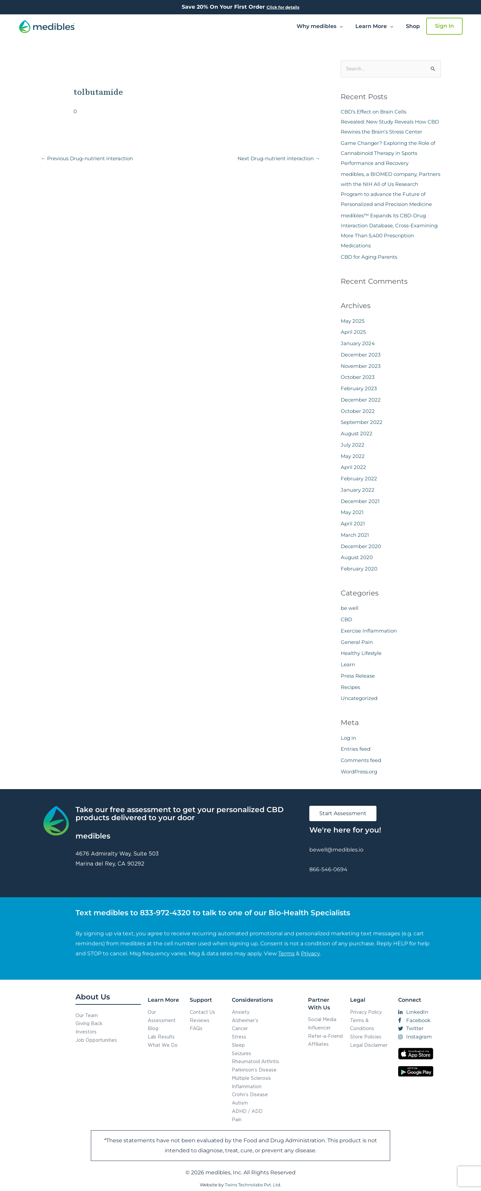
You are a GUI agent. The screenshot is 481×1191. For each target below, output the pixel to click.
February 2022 (359, 478)
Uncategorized (359, 698)
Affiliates (318, 1043)
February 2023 (359, 388)
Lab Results (161, 1036)
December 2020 (361, 546)
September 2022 (361, 422)
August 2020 (357, 557)
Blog (153, 1028)
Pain (237, 1119)
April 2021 (353, 523)
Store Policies (365, 1036)
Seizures (241, 1053)
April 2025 (353, 332)
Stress (239, 1036)
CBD (346, 619)
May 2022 (353, 456)
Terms (286, 953)
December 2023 (360, 354)
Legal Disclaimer (368, 1044)
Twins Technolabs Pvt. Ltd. (253, 1184)
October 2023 (357, 377)
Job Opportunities (96, 1039)
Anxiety (241, 1011)
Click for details (283, 7)
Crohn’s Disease (250, 1094)
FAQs (196, 1028)
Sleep (238, 1044)
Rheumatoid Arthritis (255, 1061)
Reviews (199, 1020)
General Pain (357, 642)
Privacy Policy (366, 1011)
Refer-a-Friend (325, 1035)
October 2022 (358, 411)
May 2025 (352, 321)
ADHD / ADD (247, 1111)
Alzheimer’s (245, 1020)
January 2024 (358, 343)
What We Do (163, 1044)
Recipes (350, 687)
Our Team (86, 1015)
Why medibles (320, 26)
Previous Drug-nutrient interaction (87, 158)
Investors (86, 1031)
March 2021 (355, 535)
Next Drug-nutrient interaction (278, 158)
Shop (413, 26)
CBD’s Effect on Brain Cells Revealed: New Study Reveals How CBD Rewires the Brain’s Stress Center (390, 121)
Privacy (310, 953)
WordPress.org (359, 771)
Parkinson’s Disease (254, 1069)
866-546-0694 (328, 869)
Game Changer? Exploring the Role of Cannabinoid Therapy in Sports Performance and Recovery (388, 153)
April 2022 (353, 467)
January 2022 (357, 490)
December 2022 (361, 400)
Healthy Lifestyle (361, 653)
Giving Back (89, 1023)
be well (349, 608)
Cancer (240, 1028)
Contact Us (202, 1011)
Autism (240, 1102)
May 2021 (352, 512)
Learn (348, 664)
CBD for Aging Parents (369, 257)
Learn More (374, 26)
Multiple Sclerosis (251, 1078)
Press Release (358, 676)
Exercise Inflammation (369, 631)
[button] (319, 26)
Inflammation (247, 1086)
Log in (348, 738)
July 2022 (352, 445)
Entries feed (355, 749)
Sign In (444, 26)
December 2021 (360, 501)
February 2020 (359, 568)
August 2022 (356, 433)
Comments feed (361, 760)
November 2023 (360, 366)
